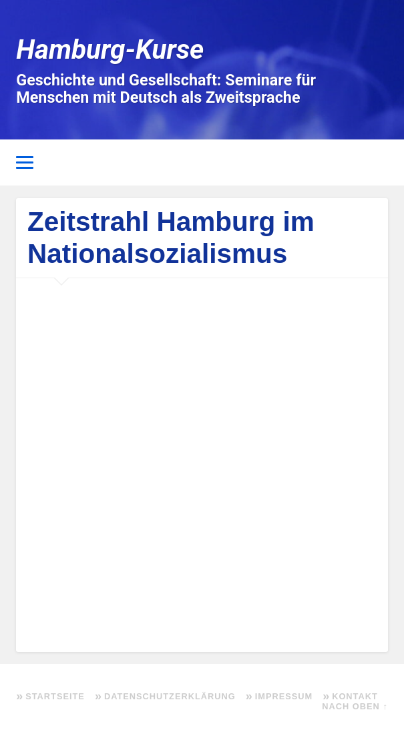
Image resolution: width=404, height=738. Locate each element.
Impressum (284, 696)
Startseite (55, 696)
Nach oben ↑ (354, 706)
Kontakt (355, 696)
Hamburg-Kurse (110, 49)
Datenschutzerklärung (170, 696)
